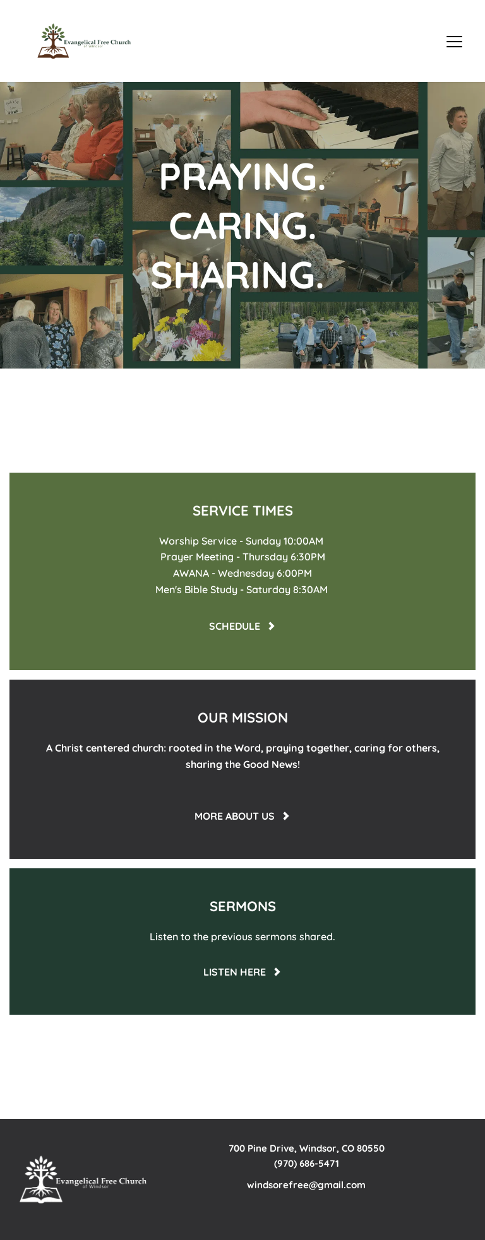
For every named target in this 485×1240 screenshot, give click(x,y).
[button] (454, 41)
